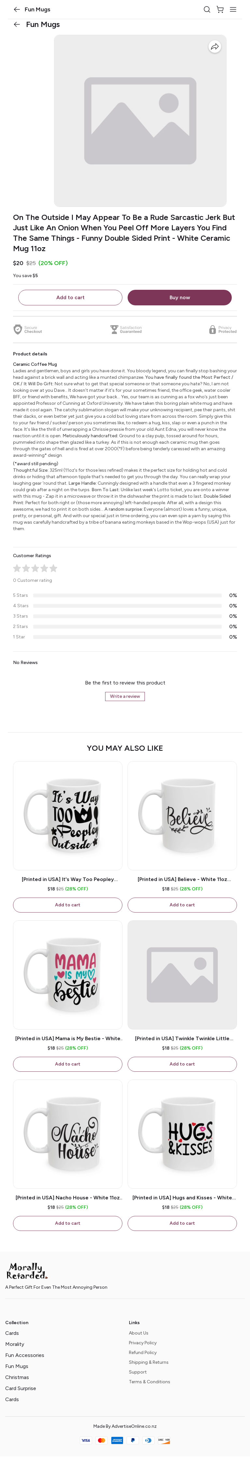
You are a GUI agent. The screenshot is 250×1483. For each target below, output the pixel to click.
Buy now (180, 297)
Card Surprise (20, 1388)
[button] (17, 9)
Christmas (17, 1377)
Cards (12, 1333)
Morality (14, 1344)
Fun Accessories (24, 1355)
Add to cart (70, 297)
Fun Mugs (16, 1366)
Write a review (125, 696)
